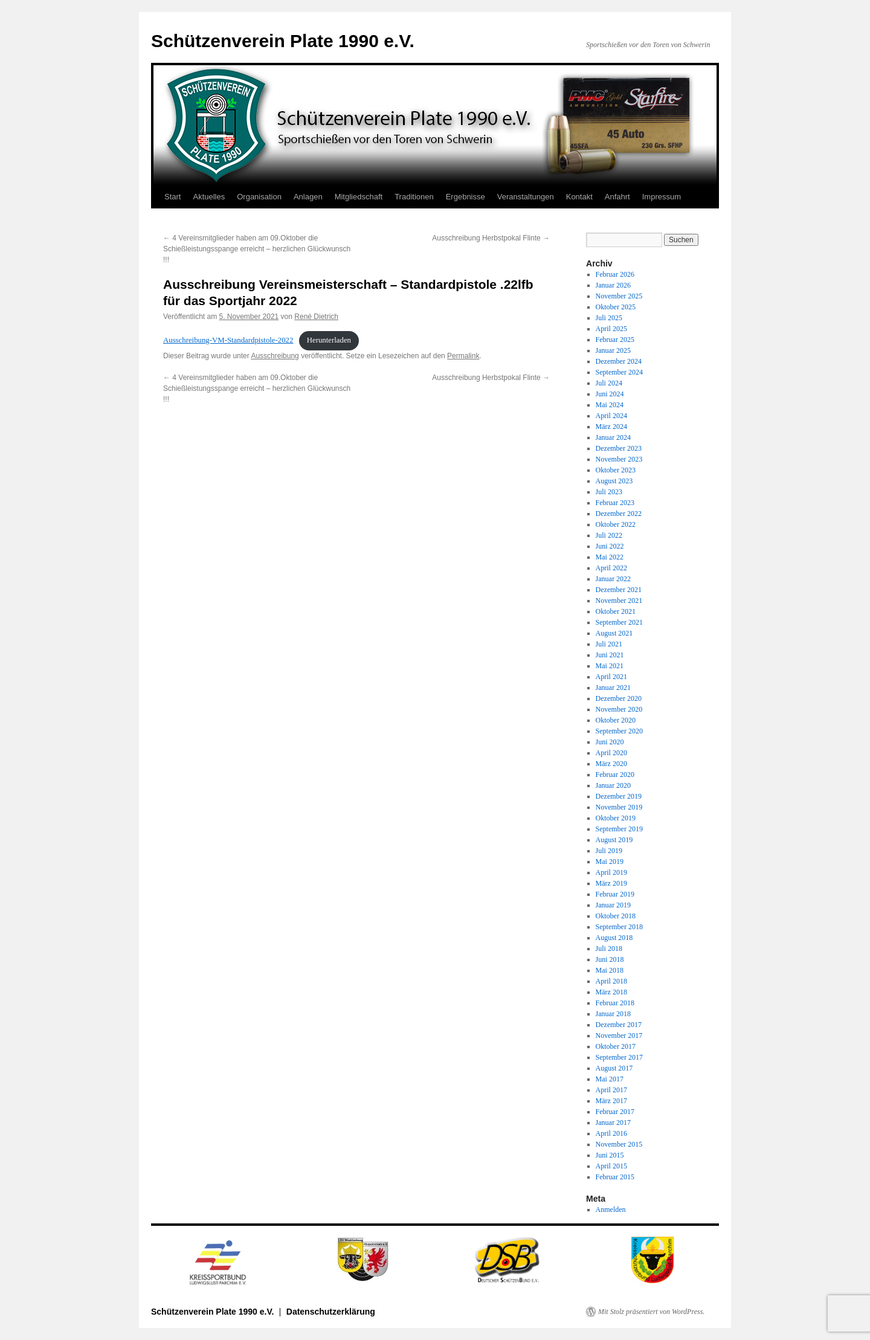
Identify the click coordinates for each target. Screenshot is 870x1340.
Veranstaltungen (525, 196)
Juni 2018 (610, 959)
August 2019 (614, 840)
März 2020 (611, 763)
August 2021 (614, 633)
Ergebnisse (465, 196)
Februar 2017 (615, 1111)
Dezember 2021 (619, 589)
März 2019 (611, 883)
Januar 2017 (613, 1122)
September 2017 (619, 1057)
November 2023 (619, 459)
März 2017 (611, 1101)
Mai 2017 (610, 1079)
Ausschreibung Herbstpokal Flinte (491, 238)
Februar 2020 (615, 774)
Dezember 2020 (619, 698)
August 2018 (614, 937)
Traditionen (414, 196)
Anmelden (611, 1209)
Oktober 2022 (616, 524)
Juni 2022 (610, 546)
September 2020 (619, 731)
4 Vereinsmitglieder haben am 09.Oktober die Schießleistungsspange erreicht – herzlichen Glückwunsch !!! (256, 249)
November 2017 (619, 1035)
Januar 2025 (613, 350)
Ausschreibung (274, 356)
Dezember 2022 (619, 513)
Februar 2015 (615, 1177)
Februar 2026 (615, 274)
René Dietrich (316, 316)
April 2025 (611, 328)
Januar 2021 (613, 687)
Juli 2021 (609, 644)
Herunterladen (329, 340)
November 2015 (619, 1144)
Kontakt (579, 196)
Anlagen (308, 196)
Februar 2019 (615, 894)
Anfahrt (617, 196)
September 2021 (619, 622)
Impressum (661, 196)
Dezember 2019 (619, 796)
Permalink (463, 356)
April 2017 (611, 1090)
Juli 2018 (609, 948)
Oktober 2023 (616, 470)
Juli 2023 (609, 492)
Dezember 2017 (619, 1024)
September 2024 (619, 372)
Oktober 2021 (616, 611)
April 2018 (611, 981)
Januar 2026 (613, 285)
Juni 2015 (610, 1155)
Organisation (259, 196)
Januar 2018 (613, 1014)
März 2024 (611, 426)
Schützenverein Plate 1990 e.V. (282, 41)
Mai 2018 (610, 970)
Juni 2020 (610, 742)
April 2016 (611, 1133)
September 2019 (619, 829)
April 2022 (611, 568)
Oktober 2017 (616, 1046)
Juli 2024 (609, 383)
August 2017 (614, 1068)
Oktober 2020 (616, 720)
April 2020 (611, 753)
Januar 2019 (613, 905)
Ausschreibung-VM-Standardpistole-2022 (228, 340)
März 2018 (611, 992)
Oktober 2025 (616, 307)
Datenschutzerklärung (330, 1311)
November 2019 (619, 807)
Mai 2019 (610, 861)
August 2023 (614, 481)
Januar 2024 (613, 437)
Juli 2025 (609, 318)
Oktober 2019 (616, 818)
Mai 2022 (610, 557)
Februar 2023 (615, 502)
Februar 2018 (615, 1003)
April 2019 (611, 872)
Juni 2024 (610, 394)
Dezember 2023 (619, 448)
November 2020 (619, 709)
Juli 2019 (609, 850)
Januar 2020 (613, 785)
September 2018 (619, 927)
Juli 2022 (609, 535)
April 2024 (611, 415)
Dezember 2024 (619, 361)
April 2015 (611, 1166)
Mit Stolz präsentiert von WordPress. (651, 1311)
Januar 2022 (613, 579)
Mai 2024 (610, 405)
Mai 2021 (610, 666)
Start (172, 196)
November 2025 (619, 296)
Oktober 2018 (616, 916)
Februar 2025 (615, 339)
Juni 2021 (610, 655)
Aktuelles (209, 196)
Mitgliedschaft (358, 196)
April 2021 (611, 676)
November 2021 (619, 600)
